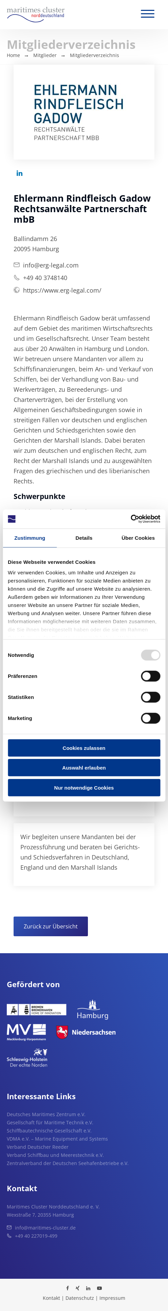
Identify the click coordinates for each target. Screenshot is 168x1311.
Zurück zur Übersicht (51, 926)
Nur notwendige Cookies (84, 787)
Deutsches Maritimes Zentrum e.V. (46, 1114)
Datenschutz (80, 1298)
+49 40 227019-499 (36, 1236)
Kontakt (51, 1298)
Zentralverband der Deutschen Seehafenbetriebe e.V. (68, 1163)
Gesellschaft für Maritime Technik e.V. (50, 1122)
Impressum (112, 1298)
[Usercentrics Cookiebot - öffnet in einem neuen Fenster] (130, 519)
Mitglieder (45, 55)
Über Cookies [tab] (138, 537)
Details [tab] (84, 537)
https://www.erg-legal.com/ (62, 290)
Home (13, 55)
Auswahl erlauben (84, 768)
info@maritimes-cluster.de (45, 1227)
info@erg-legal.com (51, 265)
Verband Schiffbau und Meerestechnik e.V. (55, 1155)
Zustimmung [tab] (29, 537)
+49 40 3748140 (45, 278)
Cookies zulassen (84, 748)
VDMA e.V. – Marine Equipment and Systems (57, 1138)
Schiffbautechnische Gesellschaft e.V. (49, 1130)
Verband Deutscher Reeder (38, 1147)
